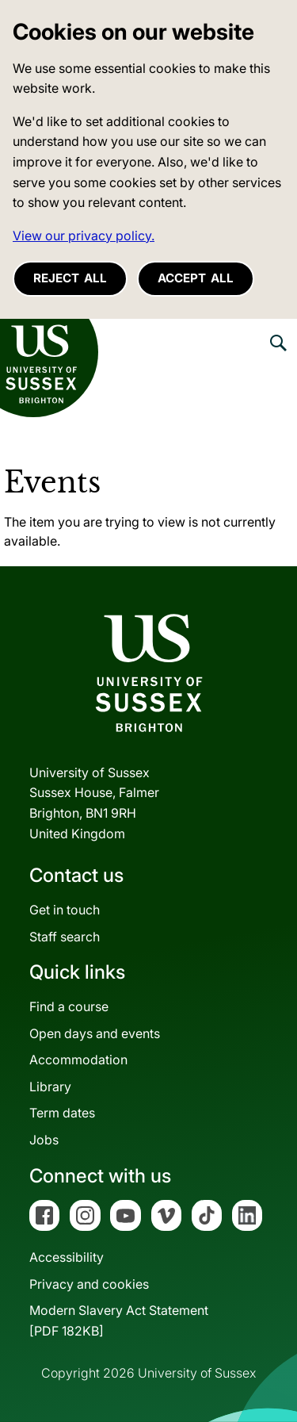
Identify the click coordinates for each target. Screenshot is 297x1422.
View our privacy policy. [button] (83, 235)
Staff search (64, 937)
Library (50, 1086)
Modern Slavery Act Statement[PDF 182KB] (118, 1320)
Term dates (62, 1113)
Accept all (196, 278)
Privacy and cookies (89, 1284)
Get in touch (64, 910)
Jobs (44, 1140)
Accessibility (66, 1257)
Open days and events (94, 1033)
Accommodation (78, 1059)
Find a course (69, 1006)
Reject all (70, 278)
